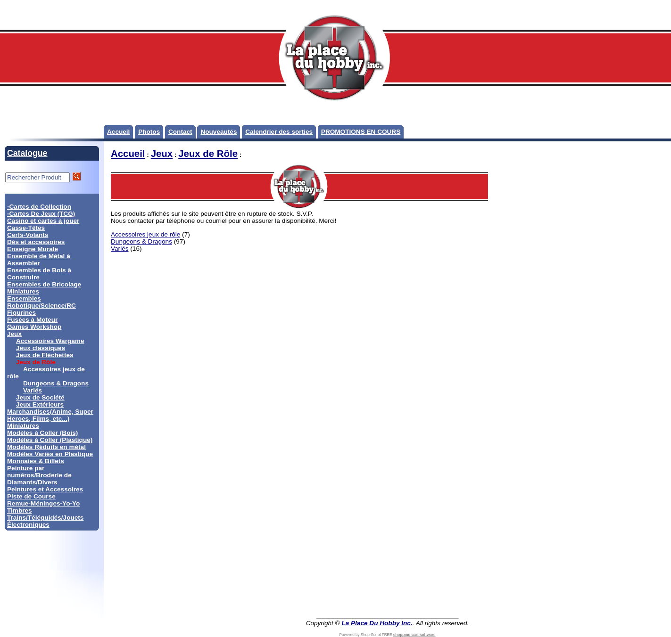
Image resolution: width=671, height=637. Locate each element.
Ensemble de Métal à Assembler (38, 260)
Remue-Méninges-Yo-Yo (43, 503)
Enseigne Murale (32, 249)
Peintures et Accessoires (45, 489)
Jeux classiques (40, 347)
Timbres (19, 510)
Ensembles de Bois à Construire (39, 274)
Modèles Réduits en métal (46, 446)
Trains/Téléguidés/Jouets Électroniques (45, 521)
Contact (180, 131)
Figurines (21, 312)
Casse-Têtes (26, 227)
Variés (32, 390)
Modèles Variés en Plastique (50, 453)
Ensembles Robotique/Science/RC (41, 302)
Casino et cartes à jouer (43, 220)
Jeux (14, 333)
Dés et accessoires (36, 241)
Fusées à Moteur (32, 319)
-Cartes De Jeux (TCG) (41, 213)
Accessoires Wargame (50, 340)
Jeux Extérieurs (40, 404)
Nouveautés (218, 131)
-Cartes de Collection (39, 206)
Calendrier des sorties (279, 131)
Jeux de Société (40, 397)
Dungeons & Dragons (56, 383)
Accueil (118, 131)
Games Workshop (34, 326)
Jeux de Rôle (208, 153)
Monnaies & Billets (35, 461)
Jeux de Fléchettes (45, 355)
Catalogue (27, 153)
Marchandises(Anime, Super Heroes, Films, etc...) (50, 415)
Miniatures (23, 425)
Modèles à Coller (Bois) (42, 432)
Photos (149, 131)
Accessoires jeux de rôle (145, 234)
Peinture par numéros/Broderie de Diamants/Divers (39, 475)
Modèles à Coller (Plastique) (49, 439)
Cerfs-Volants (27, 234)
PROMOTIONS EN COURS (360, 131)
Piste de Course (31, 496)
